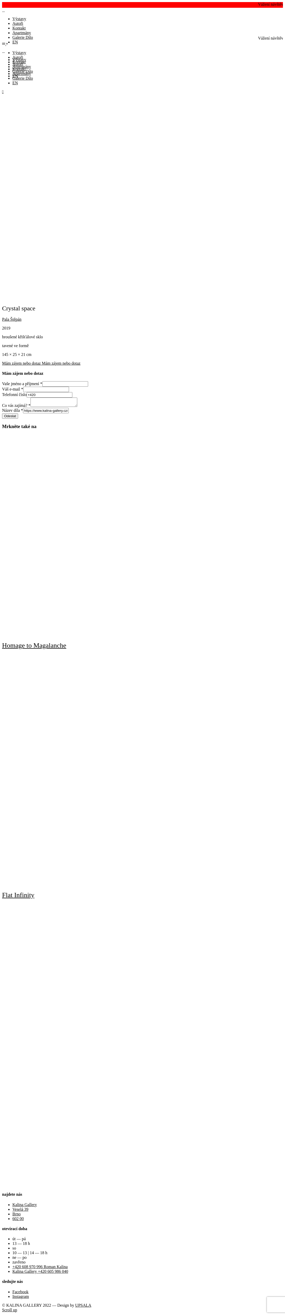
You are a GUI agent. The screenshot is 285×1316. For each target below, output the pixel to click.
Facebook (20, 1293)
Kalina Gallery (24, 1206)
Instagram (20, 1298)
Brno (16, 1215)
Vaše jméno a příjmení (22, 384)
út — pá (19, 1240)
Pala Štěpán (11, 319)
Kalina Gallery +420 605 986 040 (40, 1273)
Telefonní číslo (14, 394)
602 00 (18, 1220)
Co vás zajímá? (16, 407)
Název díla (12, 412)
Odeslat (10, 418)
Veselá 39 (20, 1211)
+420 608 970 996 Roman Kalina (40, 1268)
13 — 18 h (21, 1245)
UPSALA (83, 1307)
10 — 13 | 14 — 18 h (29, 1254)
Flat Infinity (18, 896)
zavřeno (19, 1263)
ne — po (19, 1259)
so (14, 1249)
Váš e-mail (12, 389)
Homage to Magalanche (34, 647)
